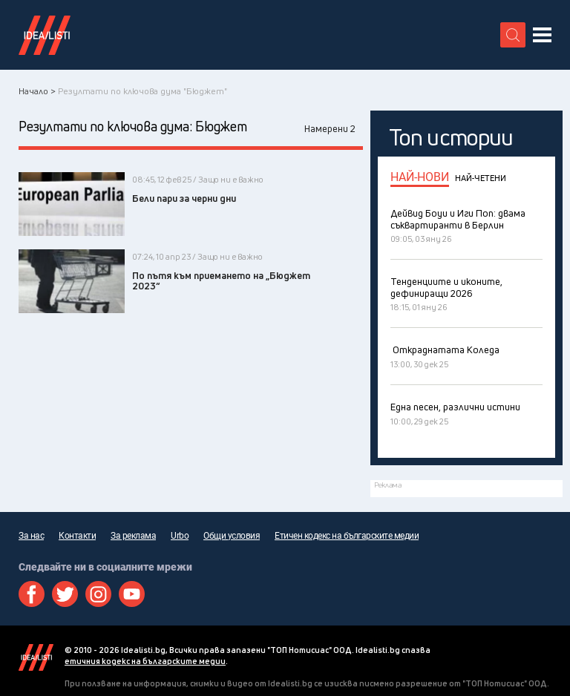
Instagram (98, 594)
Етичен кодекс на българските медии (347, 536)
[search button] (512, 34)
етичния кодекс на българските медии (145, 660)
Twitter (65, 594)
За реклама (133, 536)
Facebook (32, 594)
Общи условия (231, 536)
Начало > (37, 90)
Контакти (77, 536)
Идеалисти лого (45, 35)
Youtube (132, 594)
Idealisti (36, 657)
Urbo (180, 536)
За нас (31, 536)
